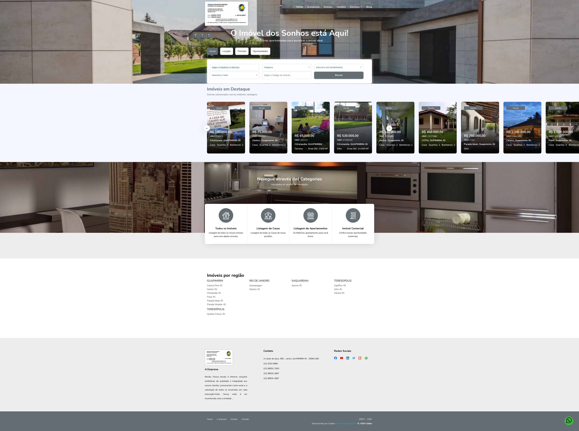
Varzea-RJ (339, 293)
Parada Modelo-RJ (216, 304)
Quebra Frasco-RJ (216, 314)
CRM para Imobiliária (346, 423)
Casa (212, 145)
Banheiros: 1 (279, 145)
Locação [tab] (226, 51)
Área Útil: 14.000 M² (358, 148)
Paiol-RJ (211, 297)
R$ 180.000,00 (220, 132)
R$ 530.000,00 (348, 136)
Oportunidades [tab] (260, 51)
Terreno (299, 148)
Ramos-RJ (254, 289)
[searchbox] (235, 67)
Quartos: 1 (265, 145)
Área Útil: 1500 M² (318, 148)
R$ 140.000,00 (390, 132)
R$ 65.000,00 (304, 136)
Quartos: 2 (222, 145)
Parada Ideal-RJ (215, 300)
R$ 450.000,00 (432, 132)
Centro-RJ (212, 289)
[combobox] (234, 67)
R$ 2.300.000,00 (518, 132)
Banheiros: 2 (236, 145)
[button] (286, 67)
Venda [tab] (212, 51)
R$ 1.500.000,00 (561, 132)
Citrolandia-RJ (214, 293)
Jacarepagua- (256, 285)
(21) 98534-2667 (271, 373)
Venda (219, 108)
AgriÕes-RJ (340, 285)
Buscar (339, 75)
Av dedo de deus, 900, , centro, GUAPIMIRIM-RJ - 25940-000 (291, 358)
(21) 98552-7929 (271, 368)
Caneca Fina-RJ (214, 285)
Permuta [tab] (242, 51)
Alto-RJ (338, 289)
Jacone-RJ (297, 285)
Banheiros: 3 (533, 145)
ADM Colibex (365, 423)
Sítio (339, 148)
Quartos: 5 (561, 145)
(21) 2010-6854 (270, 363)
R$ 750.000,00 (474, 136)
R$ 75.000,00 (262, 132)
